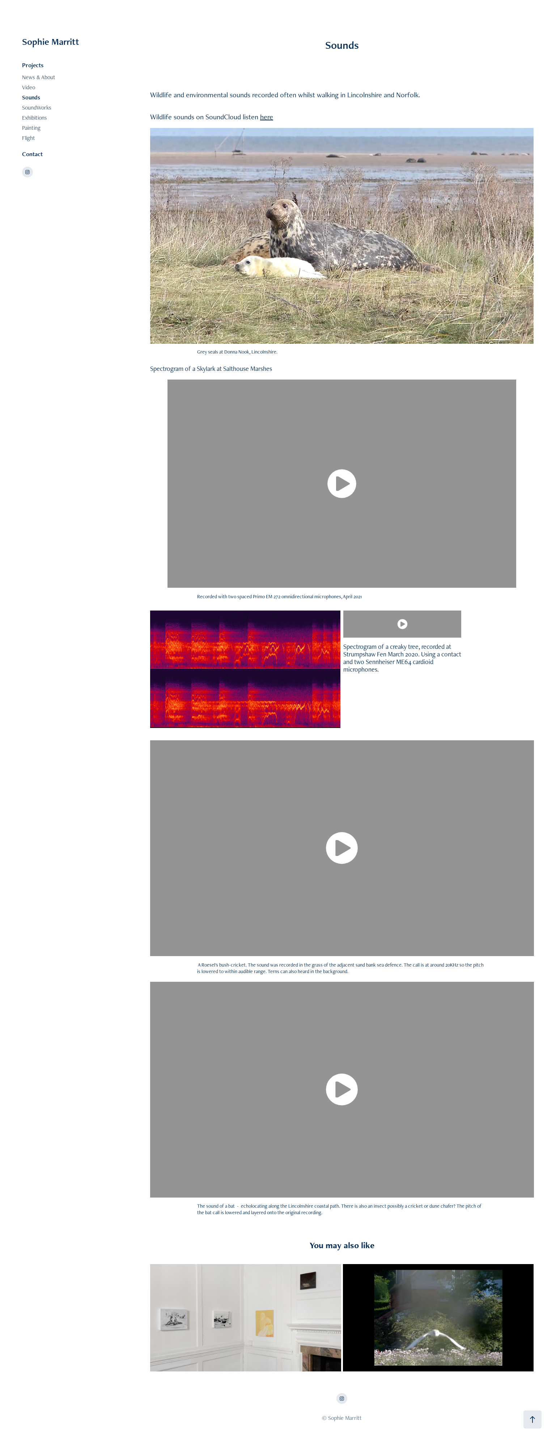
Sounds (31, 97)
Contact (32, 154)
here (266, 116)
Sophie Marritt (50, 41)
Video (28, 87)
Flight (28, 138)
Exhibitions (34, 117)
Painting (31, 128)
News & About (38, 77)
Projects (32, 65)
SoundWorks (36, 107)
